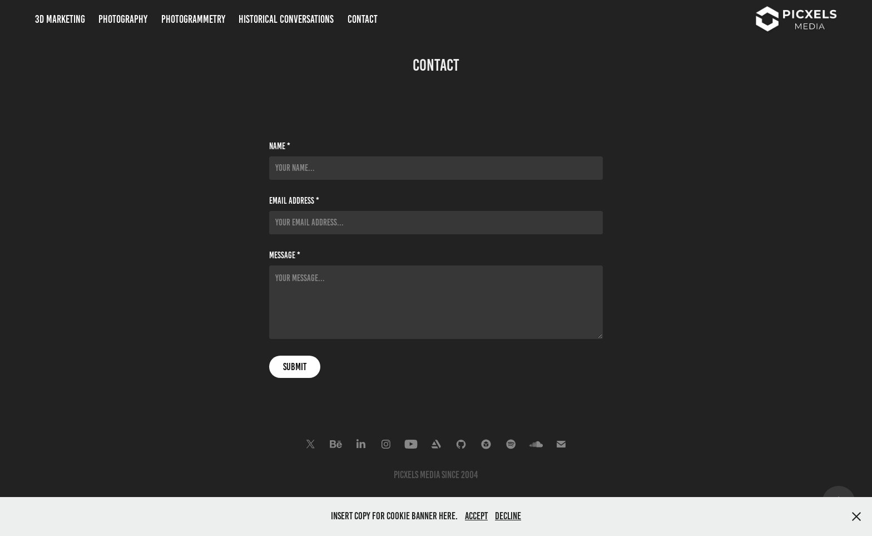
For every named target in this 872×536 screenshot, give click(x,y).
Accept (476, 516)
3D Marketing (60, 19)
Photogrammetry (193, 19)
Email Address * (294, 200)
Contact (363, 19)
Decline (508, 516)
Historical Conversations (286, 19)
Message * (284, 255)
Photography (122, 19)
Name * (279, 146)
